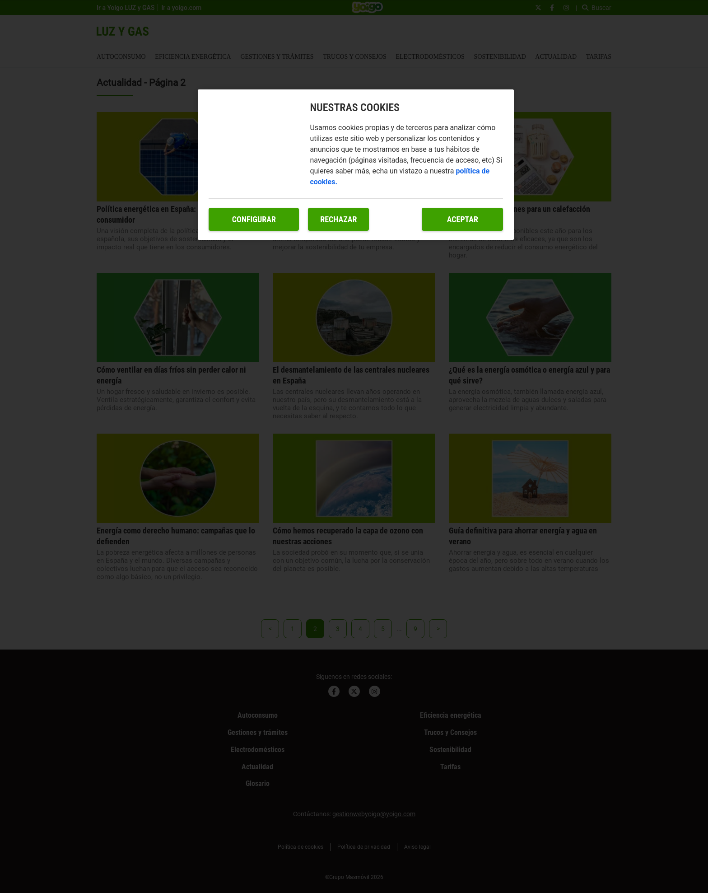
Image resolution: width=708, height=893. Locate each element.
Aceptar (462, 219)
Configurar (254, 219)
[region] (356, 164)
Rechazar (338, 219)
